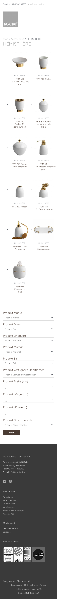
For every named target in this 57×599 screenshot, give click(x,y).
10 (27, 414)
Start (5, 38)
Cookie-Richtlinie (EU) (28, 592)
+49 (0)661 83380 (18, 465)
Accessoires (17, 38)
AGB (39, 589)
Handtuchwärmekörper (13, 510)
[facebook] (6, 481)
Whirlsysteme (9, 507)
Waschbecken (9, 500)
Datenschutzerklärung (35, 585)
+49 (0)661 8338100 (15, 468)
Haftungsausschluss (25, 589)
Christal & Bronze (10, 528)
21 (27, 401)
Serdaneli (7, 532)
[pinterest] (11, 481)
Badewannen (9, 503)
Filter (11, 432)
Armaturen (8, 497)
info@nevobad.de (36, 4)
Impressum (16, 585)
